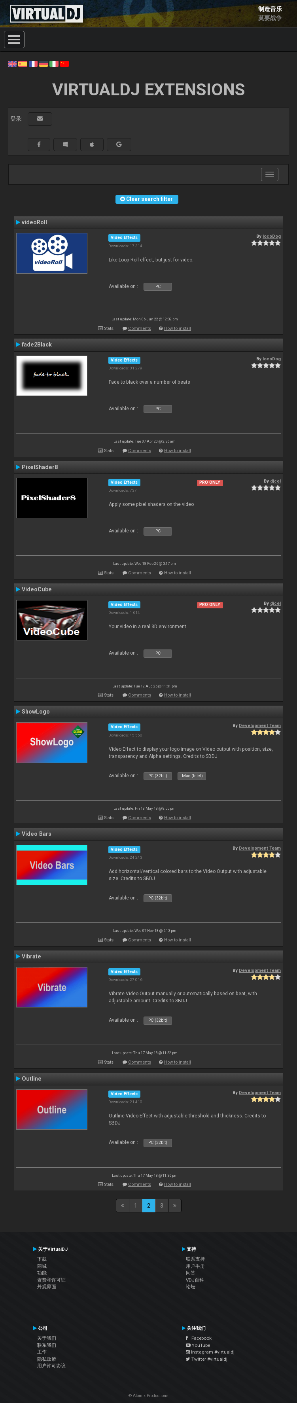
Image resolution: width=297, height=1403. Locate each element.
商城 (42, 1266)
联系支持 (195, 1259)
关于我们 (46, 1338)
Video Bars (36, 834)
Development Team (260, 725)
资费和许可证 (51, 1280)
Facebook (199, 1338)
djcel (275, 481)
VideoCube (37, 589)
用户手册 (195, 1266)
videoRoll (34, 222)
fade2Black (37, 344)
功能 (42, 1273)
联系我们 (46, 1345)
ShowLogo (36, 711)
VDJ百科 (195, 1280)
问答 (190, 1273)
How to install (177, 328)
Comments (139, 328)
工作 (42, 1352)
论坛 (190, 1286)
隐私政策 (46, 1359)
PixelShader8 (40, 467)
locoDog (272, 236)
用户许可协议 (51, 1366)
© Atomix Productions (148, 1395)
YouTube (198, 1345)
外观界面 (46, 1286)
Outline (32, 1078)
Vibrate (31, 956)
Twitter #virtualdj (206, 1359)
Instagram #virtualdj (210, 1352)
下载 (42, 1259)
